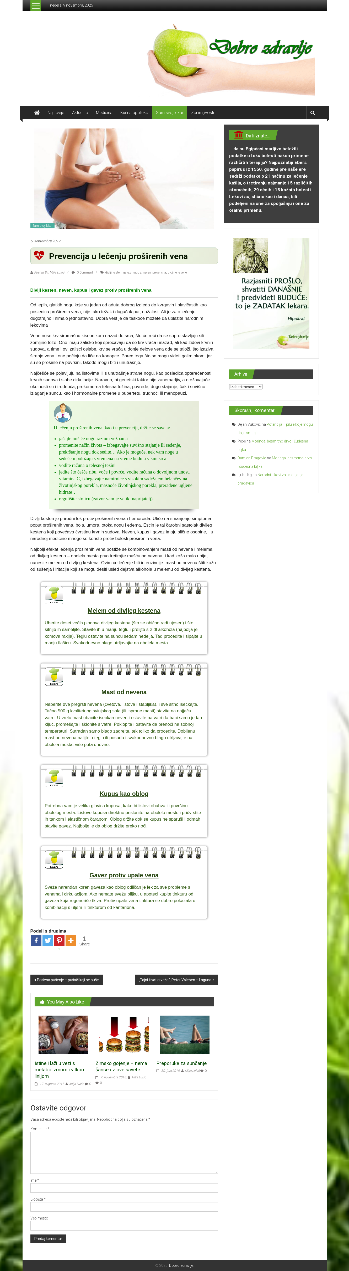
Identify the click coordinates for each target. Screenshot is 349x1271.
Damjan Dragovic (252, 458)
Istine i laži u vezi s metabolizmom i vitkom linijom (60, 1069)
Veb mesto (39, 1218)
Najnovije (55, 112)
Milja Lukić (76, 1084)
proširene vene (177, 272)
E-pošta (38, 1199)
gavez (127, 272)
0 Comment (82, 272)
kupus (136, 272)
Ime (34, 1180)
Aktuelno (80, 112)
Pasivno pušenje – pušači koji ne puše (68, 980)
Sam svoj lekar (169, 112)
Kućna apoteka (134, 112)
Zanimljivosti (202, 112)
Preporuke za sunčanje (181, 1063)
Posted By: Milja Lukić (49, 272)
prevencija (159, 272)
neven (147, 272)
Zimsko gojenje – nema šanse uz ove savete (121, 1066)
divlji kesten (113, 272)
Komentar (40, 1129)
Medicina (104, 112)
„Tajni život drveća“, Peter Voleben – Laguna (175, 980)
